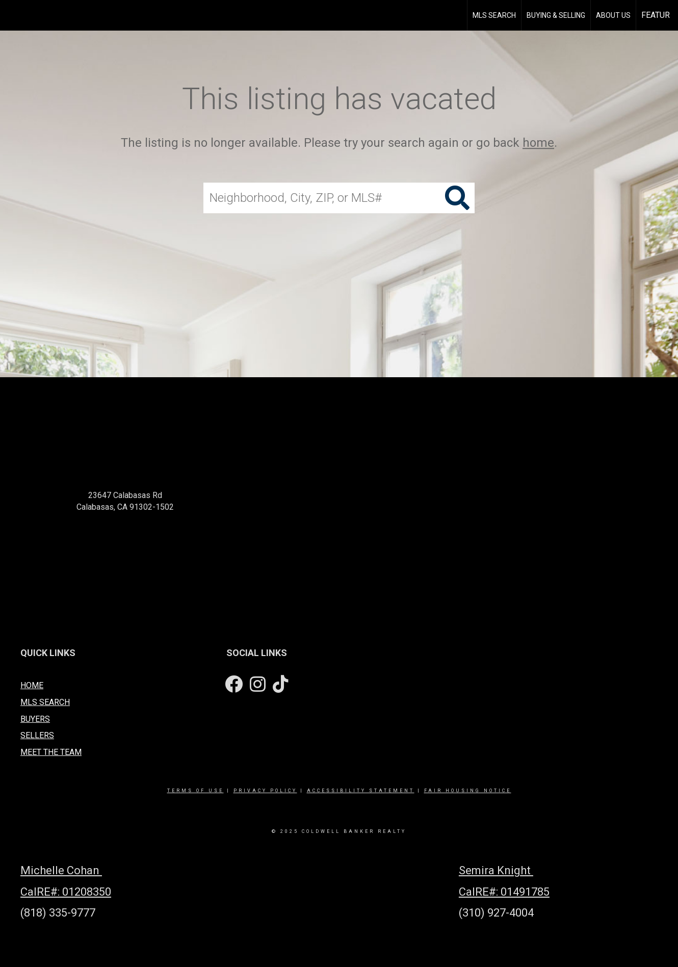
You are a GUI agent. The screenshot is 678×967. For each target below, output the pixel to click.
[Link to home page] (21, 15)
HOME (31, 685)
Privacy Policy (265, 790)
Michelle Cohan (61, 870)
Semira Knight (496, 870)
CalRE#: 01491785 (504, 891)
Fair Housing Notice (467, 790)
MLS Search (494, 15)
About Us (613, 15)
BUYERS (35, 719)
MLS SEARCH (45, 702)
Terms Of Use (195, 790)
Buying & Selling (556, 15)
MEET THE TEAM (51, 752)
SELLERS (37, 735)
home (538, 143)
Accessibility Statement (360, 790)
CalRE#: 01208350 (65, 891)
